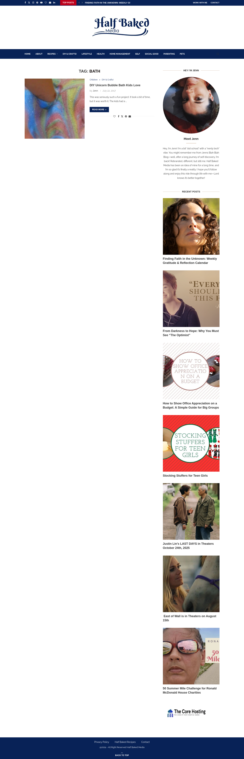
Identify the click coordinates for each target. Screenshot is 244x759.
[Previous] (79, 2)
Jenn (95, 90)
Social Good (151, 53)
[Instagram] (33, 2)
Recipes (51, 53)
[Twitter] (29, 2)
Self (137, 53)
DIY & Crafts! (70, 53)
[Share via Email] (130, 116)
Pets (182, 53)
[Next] (82, 2)
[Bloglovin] (46, 2)
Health (101, 53)
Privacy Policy (101, 742)
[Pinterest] (37, 2)
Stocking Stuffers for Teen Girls (185, 475)
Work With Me (200, 3)
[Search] (218, 53)
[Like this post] (114, 116)
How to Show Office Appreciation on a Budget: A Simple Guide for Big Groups (191, 405)
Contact (215, 3)
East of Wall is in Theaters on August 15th (189, 618)
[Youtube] (41, 2)
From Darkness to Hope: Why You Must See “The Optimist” (191, 333)
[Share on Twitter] (122, 116)
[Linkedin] (54, 2)
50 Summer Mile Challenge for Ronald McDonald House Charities (190, 690)
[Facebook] (25, 2)
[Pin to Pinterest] (126, 116)
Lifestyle (87, 53)
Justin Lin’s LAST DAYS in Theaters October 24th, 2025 (188, 545)
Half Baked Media (136, 747)
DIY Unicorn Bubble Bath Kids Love (115, 85)
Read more (99, 109)
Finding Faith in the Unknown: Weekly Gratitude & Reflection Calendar (190, 260)
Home (28, 53)
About (38, 53)
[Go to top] (122, 755)
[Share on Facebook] (118, 116)
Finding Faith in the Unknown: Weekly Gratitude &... (114, 3)
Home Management (120, 53)
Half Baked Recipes (125, 742)
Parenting (169, 53)
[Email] (50, 2)
